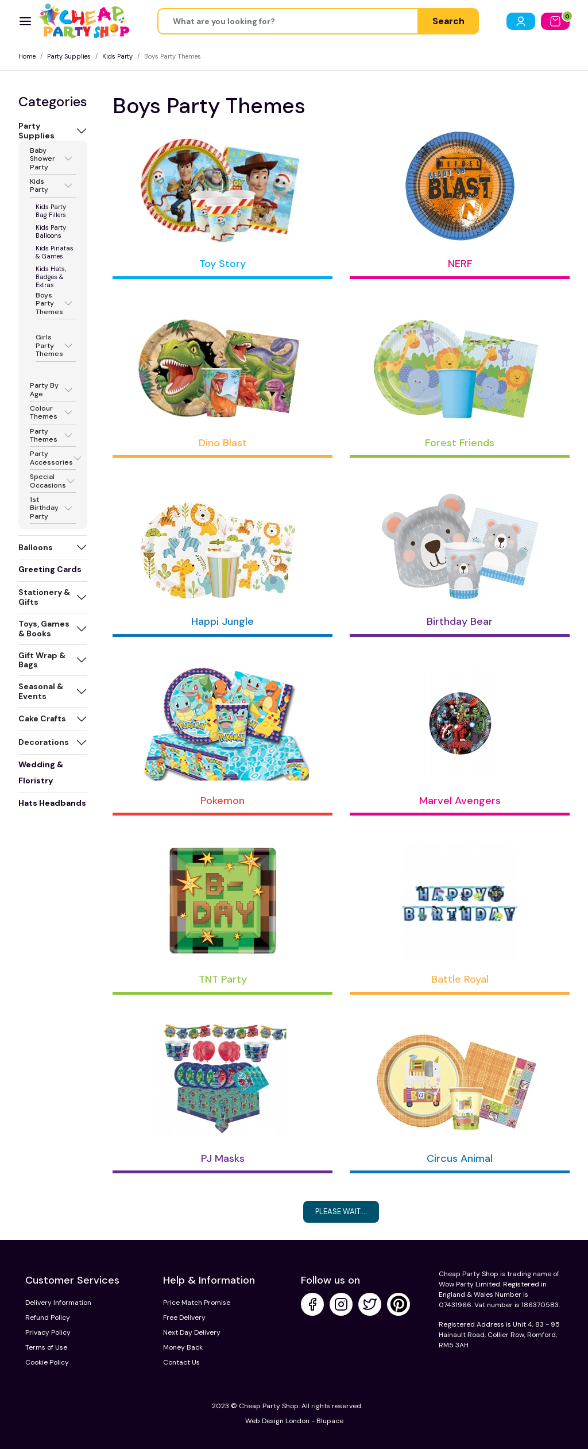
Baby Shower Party (42, 158)
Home (27, 56)
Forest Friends (459, 443)
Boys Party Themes (49, 303)
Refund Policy (47, 1317)
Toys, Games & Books (43, 629)
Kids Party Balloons (51, 231)
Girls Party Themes (49, 345)
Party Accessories (51, 458)
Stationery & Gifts (44, 597)
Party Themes (43, 435)
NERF (460, 264)
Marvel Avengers (460, 800)
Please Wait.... (341, 1211)
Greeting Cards (50, 569)
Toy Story (222, 264)
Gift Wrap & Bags (41, 660)
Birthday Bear (460, 621)
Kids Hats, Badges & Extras (51, 277)
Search (448, 21)
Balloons (35, 547)
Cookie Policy (47, 1362)
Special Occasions (48, 481)
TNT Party (223, 979)
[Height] (288, 21)
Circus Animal (460, 1158)
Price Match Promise (196, 1302)
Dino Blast (223, 443)
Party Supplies (69, 56)
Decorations (43, 742)
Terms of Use (46, 1347)
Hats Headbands (52, 803)
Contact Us (181, 1362)
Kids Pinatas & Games (55, 252)
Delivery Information (58, 1302)
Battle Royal (460, 979)
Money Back (183, 1347)
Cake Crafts (42, 718)
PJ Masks (223, 1158)
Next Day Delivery (191, 1332)
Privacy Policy (48, 1332)
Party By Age (44, 389)
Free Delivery (184, 1317)
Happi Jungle (222, 621)
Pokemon (222, 800)
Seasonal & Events (40, 691)
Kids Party (117, 56)
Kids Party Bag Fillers (51, 211)
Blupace (329, 1420)
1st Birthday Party (44, 508)
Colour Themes (43, 412)
